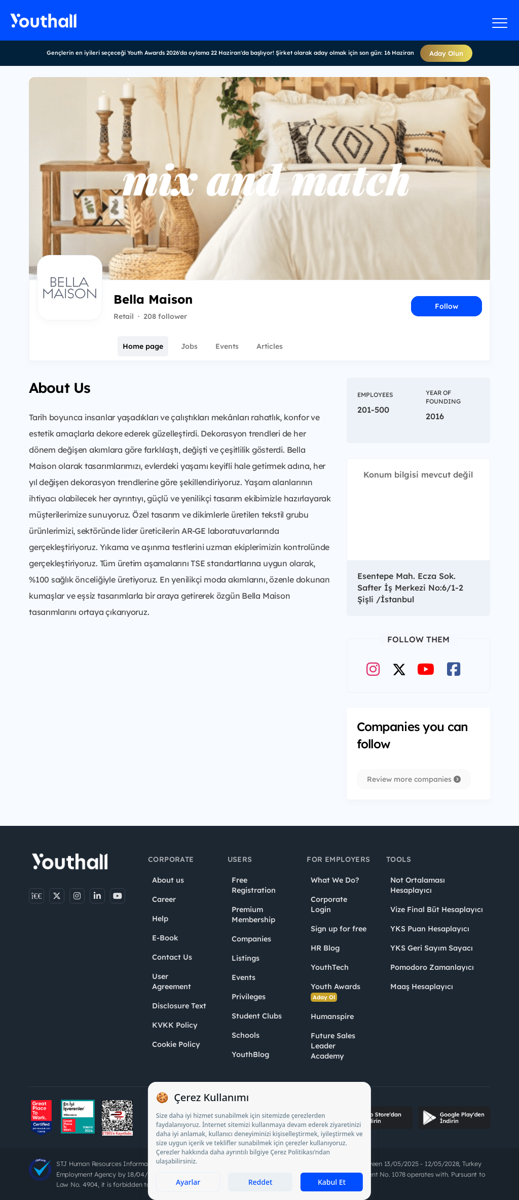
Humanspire (332, 1016)
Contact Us (172, 957)
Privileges (249, 996)
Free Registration (254, 885)
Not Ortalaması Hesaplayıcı (417, 885)
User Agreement (171, 981)
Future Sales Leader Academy (333, 1046)
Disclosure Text (179, 1005)
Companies (251, 938)
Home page (143, 346)
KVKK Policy (175, 1025)
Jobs (189, 346)
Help (160, 918)
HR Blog (325, 948)
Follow (446, 306)
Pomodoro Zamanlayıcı (432, 967)
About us (168, 880)
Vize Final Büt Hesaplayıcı (436, 909)
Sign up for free (338, 928)
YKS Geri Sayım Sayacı (431, 948)
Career (164, 899)
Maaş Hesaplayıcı (421, 986)
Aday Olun (446, 53)
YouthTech (330, 967)
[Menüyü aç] (500, 23)
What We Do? (335, 880)
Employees (375, 394)
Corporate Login (329, 904)
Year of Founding (443, 397)
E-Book (165, 937)
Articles (269, 346)
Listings (246, 958)
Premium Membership (253, 914)
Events (227, 346)
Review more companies (414, 779)
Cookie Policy (176, 1044)
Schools (246, 1035)
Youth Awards (335, 992)
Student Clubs (257, 1016)
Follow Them (418, 639)
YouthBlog (250, 1054)
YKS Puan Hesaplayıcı (429, 928)
